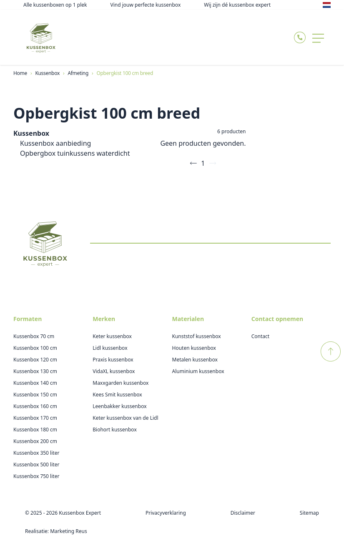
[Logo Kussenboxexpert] (41, 37)
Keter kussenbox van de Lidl (125, 417)
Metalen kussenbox (195, 359)
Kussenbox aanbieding (55, 143)
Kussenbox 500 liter (36, 464)
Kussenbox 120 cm (35, 359)
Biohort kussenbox (115, 429)
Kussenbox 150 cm (35, 394)
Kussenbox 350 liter (36, 452)
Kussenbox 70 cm (33, 336)
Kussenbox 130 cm (35, 371)
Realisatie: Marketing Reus (56, 531)
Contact (260, 336)
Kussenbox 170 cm (35, 417)
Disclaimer (243, 512)
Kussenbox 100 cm (35, 347)
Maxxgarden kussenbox (120, 382)
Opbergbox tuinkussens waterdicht (75, 153)
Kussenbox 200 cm (35, 441)
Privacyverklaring (166, 512)
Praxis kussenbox (113, 359)
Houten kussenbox (194, 347)
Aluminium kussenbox (198, 371)
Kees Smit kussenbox (117, 394)
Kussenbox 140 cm (35, 382)
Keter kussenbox (112, 336)
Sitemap (309, 512)
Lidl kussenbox (110, 347)
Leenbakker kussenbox (119, 406)
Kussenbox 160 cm (35, 406)
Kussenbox (31, 133)
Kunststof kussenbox (196, 336)
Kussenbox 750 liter (36, 476)
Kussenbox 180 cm (35, 429)
